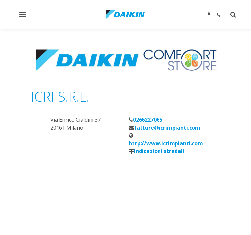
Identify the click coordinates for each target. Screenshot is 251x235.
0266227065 (147, 119)
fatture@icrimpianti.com (167, 127)
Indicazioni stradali (159, 151)
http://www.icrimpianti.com (166, 143)
